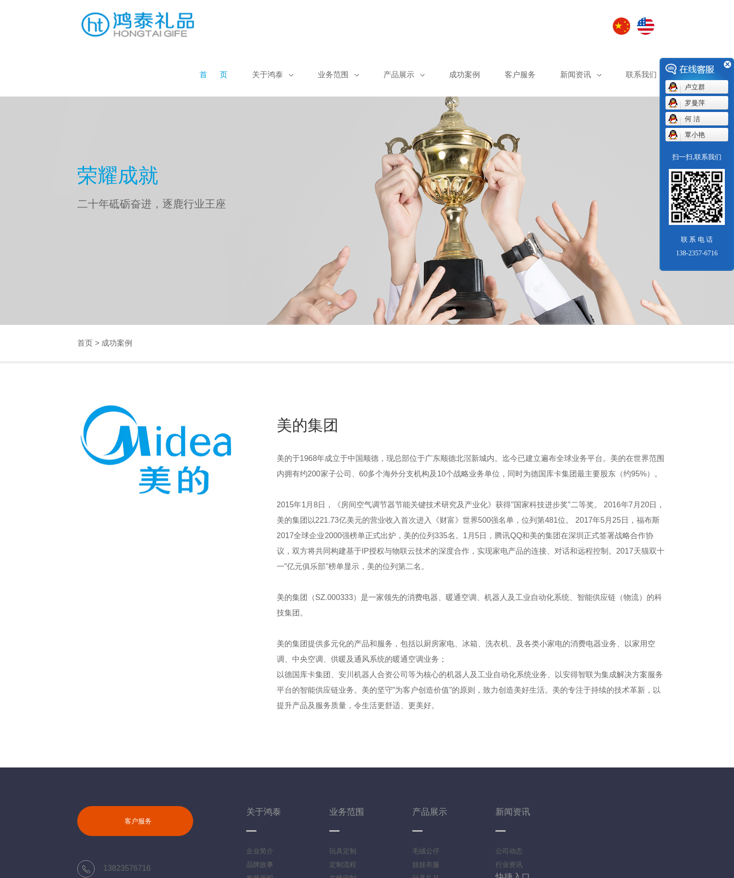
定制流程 (342, 864)
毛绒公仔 (425, 851)
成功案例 (116, 343)
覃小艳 (695, 135)
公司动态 (508, 851)
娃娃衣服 (425, 864)
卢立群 (695, 87)
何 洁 (692, 119)
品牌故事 (259, 864)
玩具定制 (342, 851)
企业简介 (259, 851)
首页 (85, 343)
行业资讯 (508, 864)
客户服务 (138, 821)
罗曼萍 (695, 103)
